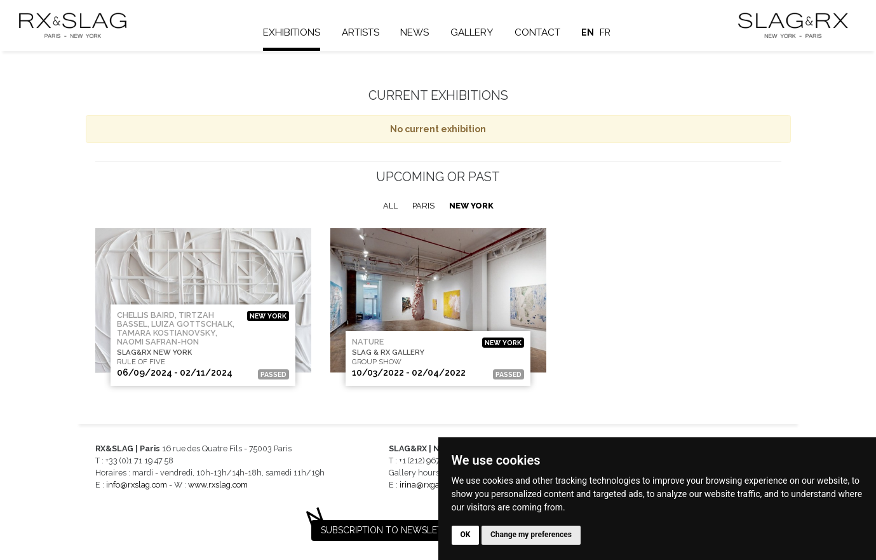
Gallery (472, 32)
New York (471, 205)
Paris (423, 205)
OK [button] (466, 534)
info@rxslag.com (136, 484)
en (588, 32)
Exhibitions (292, 32)
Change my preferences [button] (531, 534)
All (390, 205)
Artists (361, 32)
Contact (538, 32)
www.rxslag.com (218, 484)
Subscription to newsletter (390, 530)
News (415, 32)
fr (605, 32)
